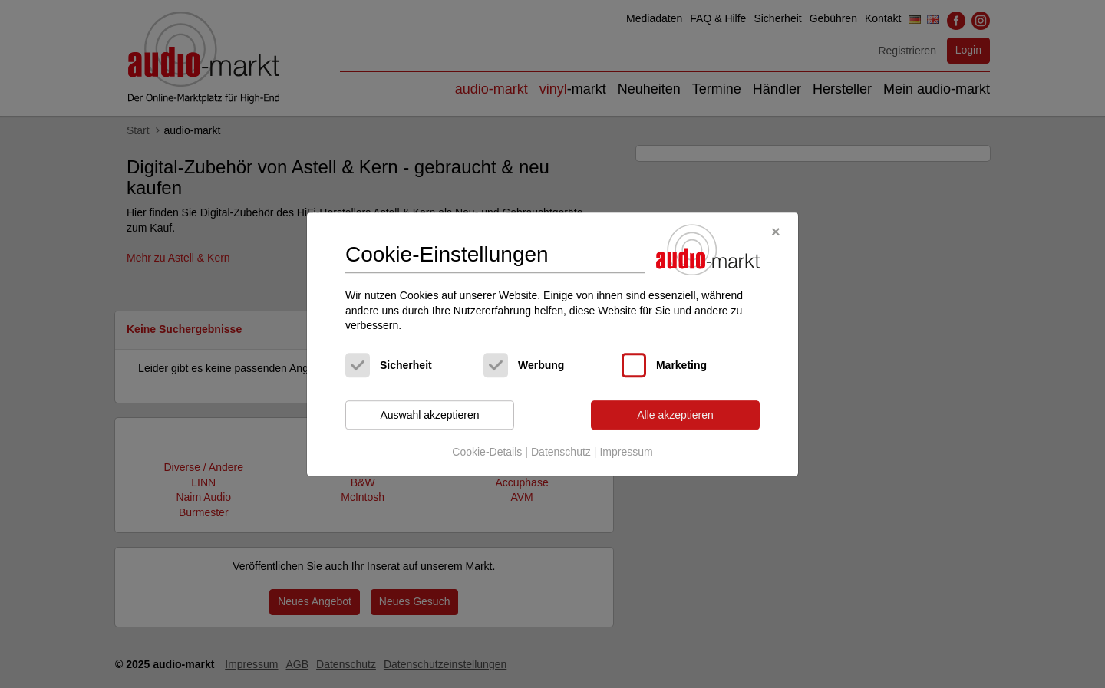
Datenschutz (561, 452)
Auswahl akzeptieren (429, 415)
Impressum (625, 452)
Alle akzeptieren (675, 415)
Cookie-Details (487, 452)
